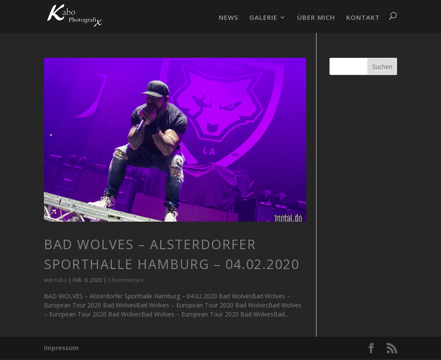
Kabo (60, 280)
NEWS (228, 18)
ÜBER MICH (316, 18)
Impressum (61, 348)
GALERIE (263, 18)
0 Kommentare (126, 280)
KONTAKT (363, 18)
